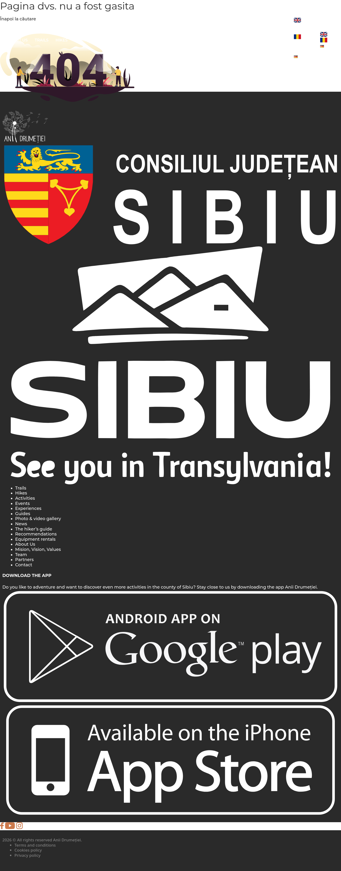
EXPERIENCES (231, 40)
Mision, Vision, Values (38, 549)
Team (21, 554)
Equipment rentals (35, 539)
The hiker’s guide (33, 529)
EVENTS (259, 40)
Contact (23, 564)
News (280, 40)
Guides (22, 513)
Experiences (28, 508)
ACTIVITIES (85, 40)
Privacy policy (27, 855)
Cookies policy (28, 850)
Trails (42, 40)
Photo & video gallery (38, 518)
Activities (25, 498)
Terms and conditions (35, 845)
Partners (24, 559)
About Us (17, 40)
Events (22, 503)
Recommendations (36, 534)
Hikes (62, 40)
